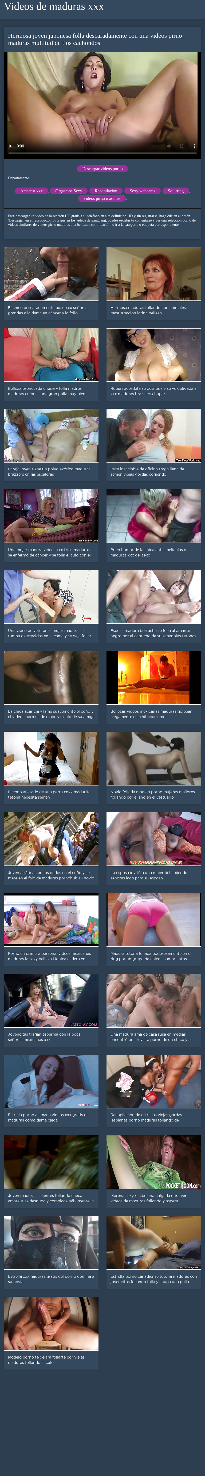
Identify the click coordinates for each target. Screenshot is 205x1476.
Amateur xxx (31, 191)
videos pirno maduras (102, 198)
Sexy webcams (142, 191)
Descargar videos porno (102, 168)
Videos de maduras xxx (54, 6)
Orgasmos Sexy (68, 191)
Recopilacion (106, 191)
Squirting (176, 191)
